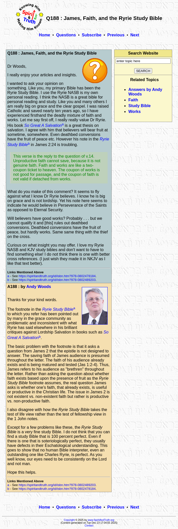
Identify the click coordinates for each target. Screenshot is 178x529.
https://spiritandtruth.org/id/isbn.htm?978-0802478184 (57, 276)
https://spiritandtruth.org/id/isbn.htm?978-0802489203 (57, 280)
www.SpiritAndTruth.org (101, 520)
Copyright (69, 520)
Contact (89, 525)
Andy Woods (38, 286)
